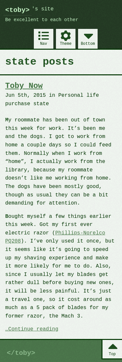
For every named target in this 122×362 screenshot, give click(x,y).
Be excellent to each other (41, 20)
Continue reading (33, 329)
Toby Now (24, 86)
